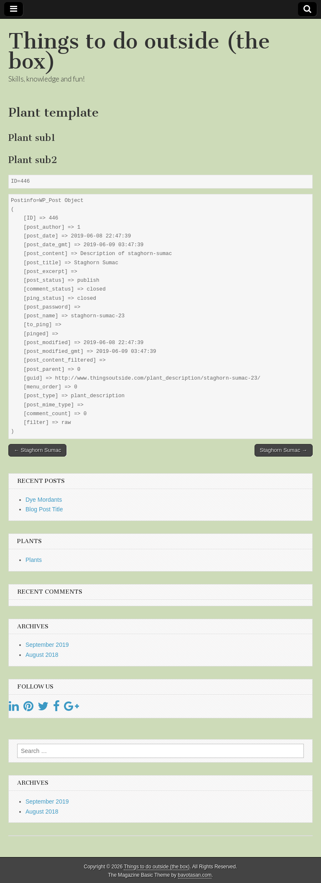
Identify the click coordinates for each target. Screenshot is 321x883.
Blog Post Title (44, 509)
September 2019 (47, 644)
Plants (33, 559)
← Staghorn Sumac (37, 450)
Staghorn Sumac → (283, 450)
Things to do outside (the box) (139, 51)
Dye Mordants (43, 499)
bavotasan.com (195, 875)
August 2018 (42, 654)
